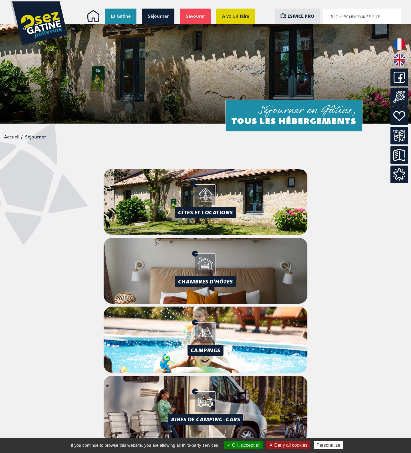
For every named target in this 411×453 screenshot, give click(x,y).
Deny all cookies (288, 445)
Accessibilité (378, 410)
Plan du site (378, 416)
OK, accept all (243, 445)
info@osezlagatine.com (45, 432)
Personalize (329, 445)
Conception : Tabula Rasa (361, 427)
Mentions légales (373, 403)
